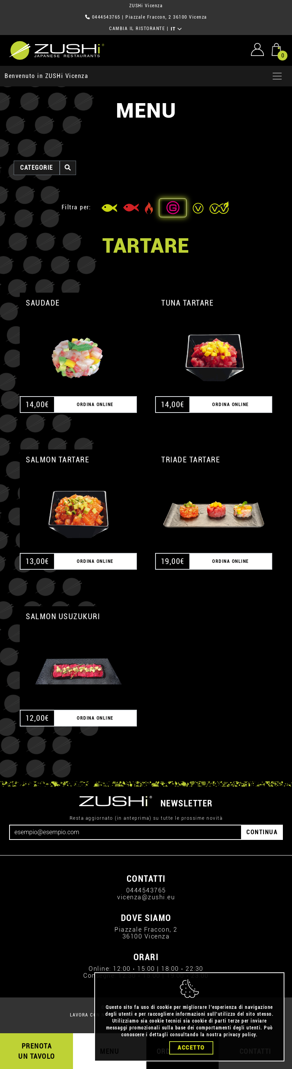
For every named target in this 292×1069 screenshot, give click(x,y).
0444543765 (106, 17)
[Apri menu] (277, 76)
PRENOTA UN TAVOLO (36, 1051)
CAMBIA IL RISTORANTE (137, 28)
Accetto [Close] (191, 1048)
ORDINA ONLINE (95, 404)
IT (176, 29)
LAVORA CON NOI (90, 1015)
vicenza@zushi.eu (146, 897)
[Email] (125, 832)
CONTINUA (262, 832)
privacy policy (240, 1034)
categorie (36, 167)
